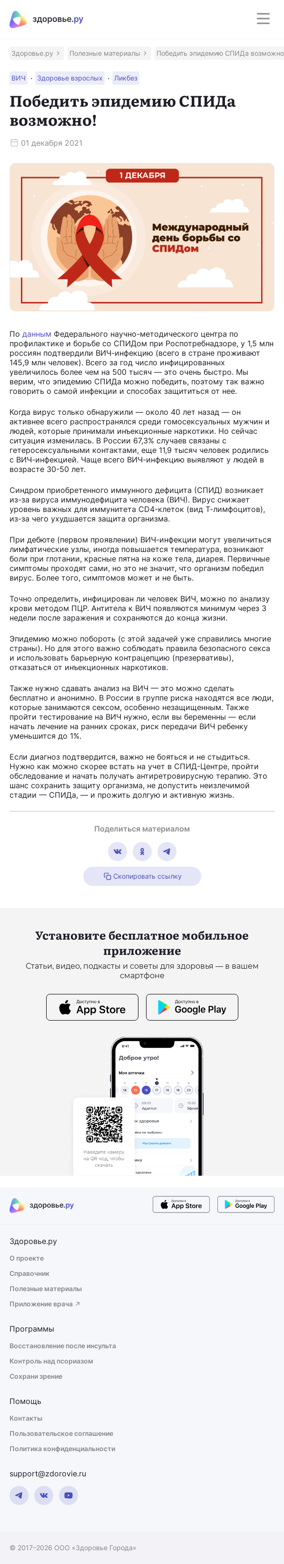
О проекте (27, 1258)
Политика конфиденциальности (62, 1448)
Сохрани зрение (36, 1376)
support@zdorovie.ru (48, 1473)
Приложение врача (45, 1304)
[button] (37, 53)
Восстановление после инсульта (63, 1346)
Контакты (26, 1418)
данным (36, 334)
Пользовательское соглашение (61, 1433)
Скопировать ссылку (142, 876)
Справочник (29, 1273)
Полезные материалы (46, 1288)
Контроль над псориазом (51, 1361)
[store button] (92, 1008)
